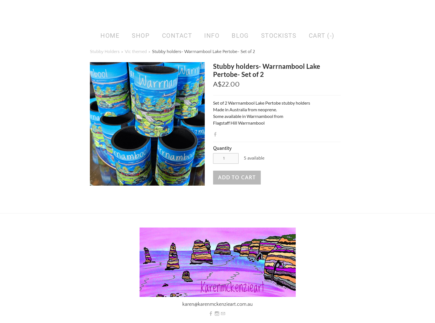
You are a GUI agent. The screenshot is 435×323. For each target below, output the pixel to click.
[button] (237, 178)
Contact (177, 35)
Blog (240, 35)
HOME (110, 35)
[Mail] (223, 313)
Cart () (322, 35)
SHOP (141, 35)
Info (211, 35)
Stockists (279, 35)
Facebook (216, 134)
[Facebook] (211, 313)
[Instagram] (217, 313)
